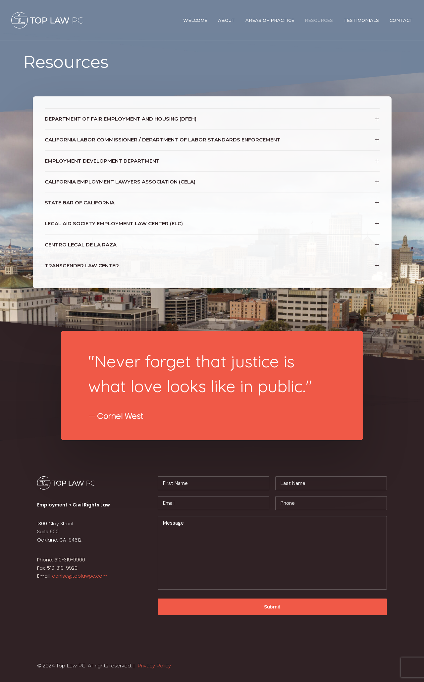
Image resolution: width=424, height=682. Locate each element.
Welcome (195, 20)
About (226, 20)
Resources (319, 20)
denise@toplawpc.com (79, 576)
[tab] (212, 119)
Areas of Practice (269, 20)
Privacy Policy (154, 665)
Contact (401, 20)
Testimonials (361, 20)
